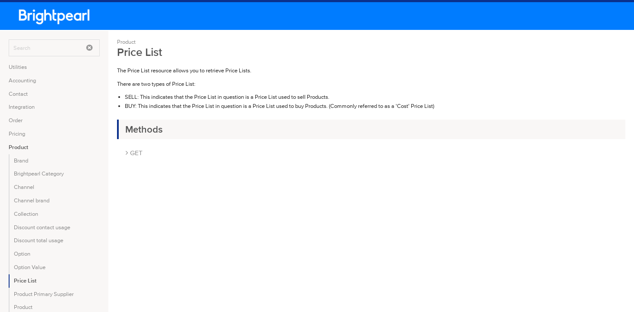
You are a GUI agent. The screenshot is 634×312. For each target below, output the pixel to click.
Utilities (18, 67)
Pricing (17, 133)
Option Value (30, 267)
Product (18, 147)
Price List (25, 280)
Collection (26, 214)
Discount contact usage (42, 227)
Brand (21, 160)
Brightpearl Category (39, 173)
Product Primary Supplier (44, 294)
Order (16, 120)
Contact (18, 94)
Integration (22, 107)
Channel (24, 187)
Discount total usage (38, 240)
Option (22, 253)
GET (134, 152)
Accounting (22, 80)
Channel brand (31, 200)
